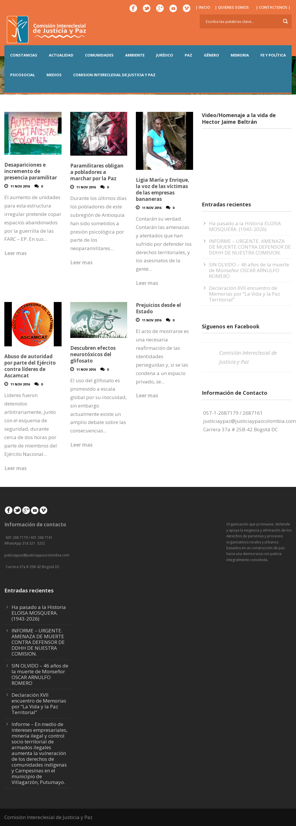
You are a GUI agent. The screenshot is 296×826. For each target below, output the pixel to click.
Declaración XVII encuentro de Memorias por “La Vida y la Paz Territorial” (244, 294)
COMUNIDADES (99, 55)
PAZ (188, 55)
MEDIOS (54, 74)
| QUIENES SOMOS (232, 7)
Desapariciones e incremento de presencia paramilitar (30, 171)
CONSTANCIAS (23, 55)
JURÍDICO (164, 55)
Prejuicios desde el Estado (158, 308)
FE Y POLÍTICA (273, 55)
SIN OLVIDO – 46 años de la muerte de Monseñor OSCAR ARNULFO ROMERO (249, 270)
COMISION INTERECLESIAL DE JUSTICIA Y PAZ (114, 74)
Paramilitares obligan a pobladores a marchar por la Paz (96, 172)
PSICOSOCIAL (22, 74)
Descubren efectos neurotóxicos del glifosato (93, 354)
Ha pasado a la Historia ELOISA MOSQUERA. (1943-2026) (245, 226)
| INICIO (202, 7)
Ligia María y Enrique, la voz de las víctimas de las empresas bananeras (162, 189)
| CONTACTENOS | (273, 7)
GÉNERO (211, 55)
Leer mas (15, 253)
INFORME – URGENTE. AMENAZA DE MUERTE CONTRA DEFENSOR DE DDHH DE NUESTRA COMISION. (250, 247)
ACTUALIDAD (61, 55)
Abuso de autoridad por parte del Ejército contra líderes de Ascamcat (30, 366)
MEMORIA (240, 55)
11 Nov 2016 (20, 186)
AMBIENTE (135, 55)
